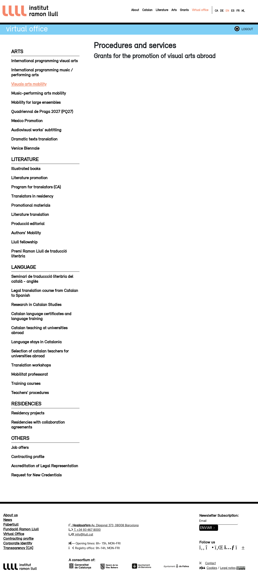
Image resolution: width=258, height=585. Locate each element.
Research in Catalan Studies (36, 304)
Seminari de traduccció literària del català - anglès (42, 279)
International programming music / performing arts (42, 72)
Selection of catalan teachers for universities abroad (40, 353)
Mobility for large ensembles (36, 102)
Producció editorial (27, 223)
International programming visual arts (44, 60)
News (7, 519)
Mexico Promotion (27, 120)
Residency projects (27, 412)
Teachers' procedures (30, 392)
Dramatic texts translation (34, 138)
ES (232, 10)
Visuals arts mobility (28, 83)
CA (216, 10)
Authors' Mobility (26, 232)
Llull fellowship (24, 241)
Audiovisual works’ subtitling (36, 129)
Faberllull (11, 524)
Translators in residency (32, 195)
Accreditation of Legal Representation (44, 465)
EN (227, 10)
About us (10, 515)
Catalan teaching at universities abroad (39, 330)
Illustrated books (25, 168)
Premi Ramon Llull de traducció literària (39, 253)
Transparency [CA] (18, 547)
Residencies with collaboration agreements (38, 424)
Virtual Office (27, 28)
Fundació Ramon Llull (21, 529)
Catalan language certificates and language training (41, 316)
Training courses (25, 383)
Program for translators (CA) (36, 186)
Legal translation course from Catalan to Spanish (44, 293)
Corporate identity (17, 543)
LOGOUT (247, 29)
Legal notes (228, 568)
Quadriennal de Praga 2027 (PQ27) (42, 111)
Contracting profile (27, 456)
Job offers (20, 447)
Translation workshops (31, 364)
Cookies (208, 568)
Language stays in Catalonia (36, 341)
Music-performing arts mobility (38, 93)
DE (222, 10)
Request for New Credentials (36, 474)
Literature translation (30, 214)
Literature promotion (29, 177)
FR (237, 10)
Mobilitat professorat (29, 374)
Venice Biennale (25, 148)
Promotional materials (30, 205)
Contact (210, 563)
